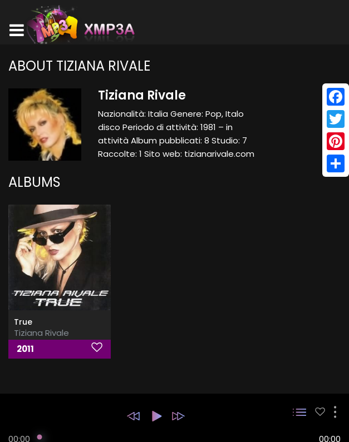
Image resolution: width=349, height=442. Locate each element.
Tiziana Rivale (41, 333)
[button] (133, 416)
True (23, 321)
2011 (25, 349)
